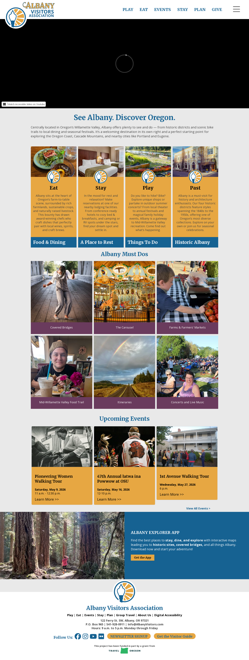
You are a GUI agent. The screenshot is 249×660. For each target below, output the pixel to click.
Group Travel (125, 615)
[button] (236, 15)
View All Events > (198, 508)
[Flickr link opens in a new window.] (102, 638)
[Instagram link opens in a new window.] (86, 638)
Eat (78, 615)
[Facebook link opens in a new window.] (78, 638)
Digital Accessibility (168, 615)
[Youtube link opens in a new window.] (94, 638)
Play (70, 615)
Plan (110, 615)
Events (89, 615)
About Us (144, 615)
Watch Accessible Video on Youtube (26, 104)
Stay (100, 615)
